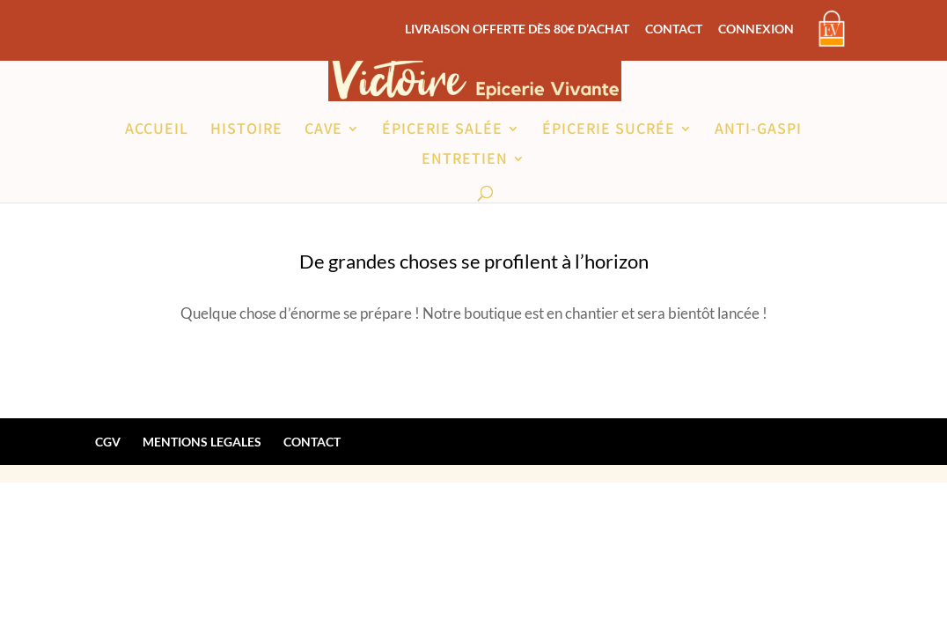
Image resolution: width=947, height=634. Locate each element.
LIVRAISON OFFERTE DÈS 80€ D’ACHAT (517, 29)
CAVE (323, 130)
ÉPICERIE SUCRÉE (608, 130)
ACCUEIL (156, 130)
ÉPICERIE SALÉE (442, 130)
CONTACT (673, 29)
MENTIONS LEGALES (202, 441)
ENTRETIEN (465, 160)
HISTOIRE (246, 130)
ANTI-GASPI (758, 130)
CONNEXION (756, 29)
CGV (108, 441)
